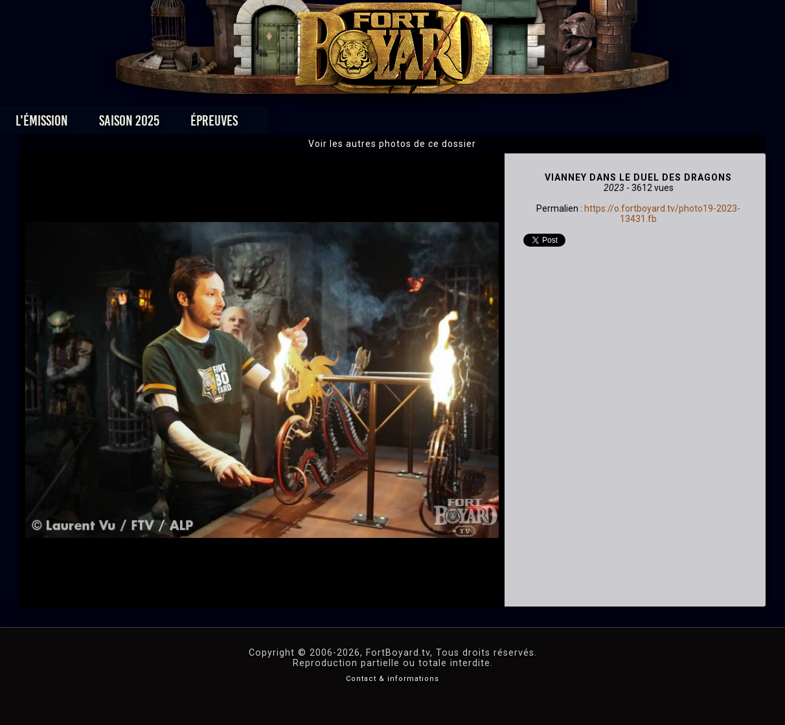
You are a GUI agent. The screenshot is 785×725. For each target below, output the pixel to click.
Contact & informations (392, 679)
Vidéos (412, 124)
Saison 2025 (190, 124)
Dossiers (483, 124)
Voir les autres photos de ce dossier (392, 144)
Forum (552, 124)
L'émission (102, 124)
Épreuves (275, 124)
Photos (347, 124)
